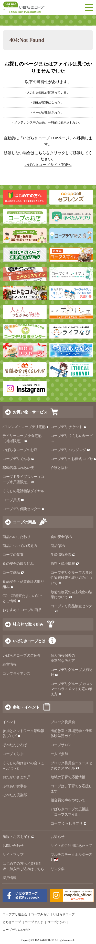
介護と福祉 (59, 468)
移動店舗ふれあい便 (18, 468)
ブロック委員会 (63, 722)
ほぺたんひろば (15, 745)
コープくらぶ (13, 754)
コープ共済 (13, 500)
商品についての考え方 (20, 546)
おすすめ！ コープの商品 (22, 610)
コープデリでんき (19, 459)
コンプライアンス (16, 674)
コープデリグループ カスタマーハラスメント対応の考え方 (72, 689)
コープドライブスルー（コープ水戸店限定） (23, 479)
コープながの (56, 922)
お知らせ (58, 837)
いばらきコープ (64, 914)
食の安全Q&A (61, 537)
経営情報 (9, 664)
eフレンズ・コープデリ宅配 (26, 427)
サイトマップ (13, 855)
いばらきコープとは (29, 641)
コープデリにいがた (16, 929)
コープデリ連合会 (15, 914)
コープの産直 (13, 555)
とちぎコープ (12, 922)
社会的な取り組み (28, 624)
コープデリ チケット (69, 427)
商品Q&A (58, 546)
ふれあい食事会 (15, 786)
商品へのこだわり (16, 537)
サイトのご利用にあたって (71, 846)
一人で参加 (59, 754)
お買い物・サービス (30, 412)
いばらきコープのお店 (20, 450)
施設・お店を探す (19, 837)
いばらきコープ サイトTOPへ (48, 165)
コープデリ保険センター (24, 509)
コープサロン (61, 745)
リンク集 (58, 869)
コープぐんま (34, 922)
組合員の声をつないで (68, 800)
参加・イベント (26, 707)
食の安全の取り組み (18, 564)
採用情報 (9, 878)
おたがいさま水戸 (16, 777)
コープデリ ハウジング (70, 450)
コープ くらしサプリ (67, 823)
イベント (9, 722)
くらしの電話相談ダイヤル (23, 491)
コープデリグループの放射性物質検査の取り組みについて (71, 578)
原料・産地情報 (65, 564)
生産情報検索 (63, 555)
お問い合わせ (13, 846)
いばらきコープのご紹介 (22, 655)
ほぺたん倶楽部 (15, 795)
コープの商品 (24, 522)
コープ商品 (13, 573)
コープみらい (40, 914)
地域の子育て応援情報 (68, 777)
